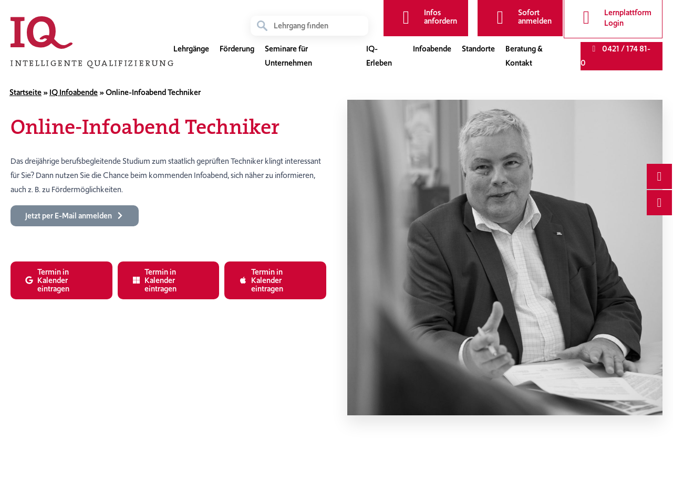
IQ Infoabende (73, 92)
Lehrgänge (191, 49)
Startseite (25, 92)
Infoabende (432, 49)
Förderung (237, 49)
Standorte (478, 49)
